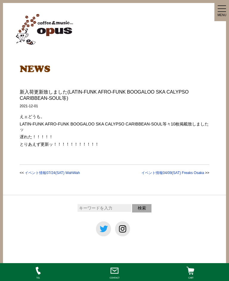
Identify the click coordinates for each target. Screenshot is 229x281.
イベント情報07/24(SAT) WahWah (52, 173)
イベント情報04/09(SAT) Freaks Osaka (172, 173)
